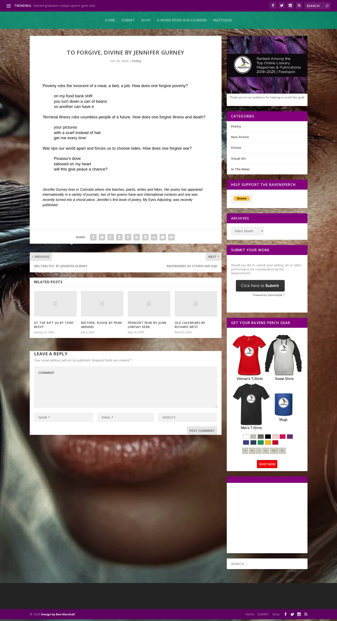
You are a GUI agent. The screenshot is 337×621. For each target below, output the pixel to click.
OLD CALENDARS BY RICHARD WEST (190, 326)
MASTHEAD (222, 20)
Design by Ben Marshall (58, 616)
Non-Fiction (240, 139)
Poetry (136, 63)
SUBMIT (128, 20)
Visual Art (238, 160)
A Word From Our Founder (182, 20)
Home (110, 20)
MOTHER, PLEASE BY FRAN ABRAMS (101, 326)
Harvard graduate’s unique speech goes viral (64, 5)
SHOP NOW (267, 466)
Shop (146, 20)
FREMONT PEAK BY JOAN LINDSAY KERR (147, 326)
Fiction (236, 149)
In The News (240, 171)
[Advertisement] (267, 519)
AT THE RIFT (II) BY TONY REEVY (54, 326)
